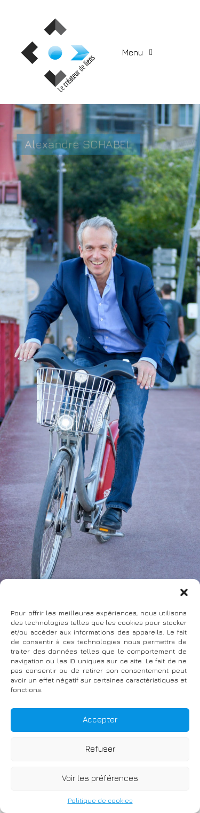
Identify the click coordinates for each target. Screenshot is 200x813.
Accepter (100, 719)
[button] (184, 592)
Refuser (100, 748)
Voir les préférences (100, 778)
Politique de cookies (100, 800)
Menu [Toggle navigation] (133, 52)
